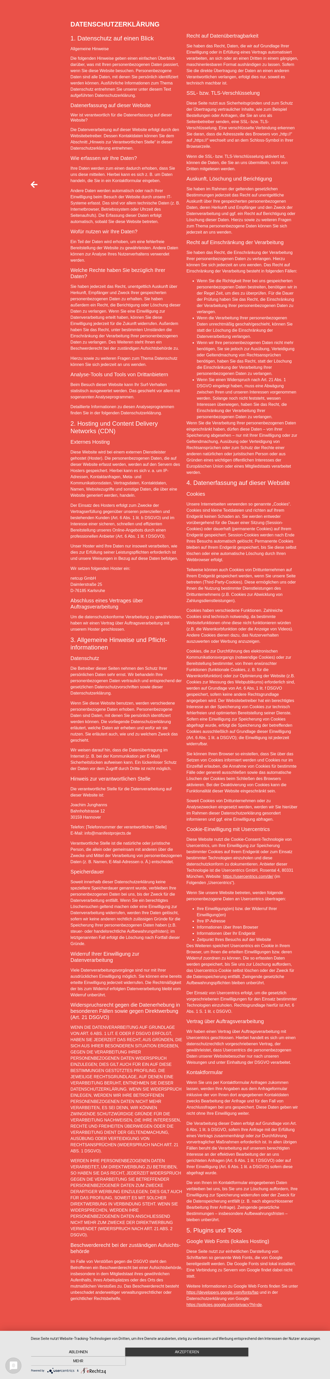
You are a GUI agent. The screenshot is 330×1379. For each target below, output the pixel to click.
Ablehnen (75, 1361)
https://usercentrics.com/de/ (248, 876)
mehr (281, 1361)
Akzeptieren (178, 1361)
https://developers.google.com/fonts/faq (222, 1292)
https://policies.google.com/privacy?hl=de (224, 1305)
